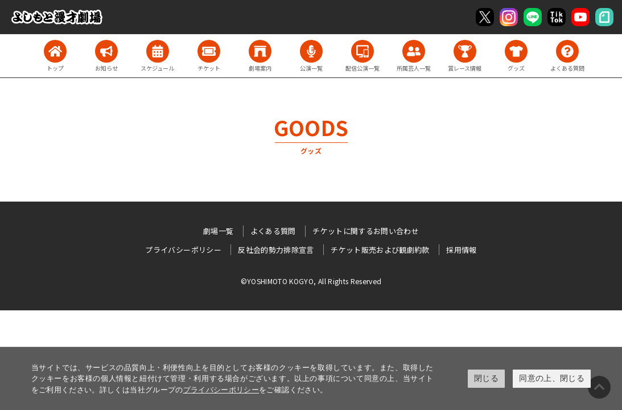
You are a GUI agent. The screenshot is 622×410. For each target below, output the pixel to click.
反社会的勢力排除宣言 (276, 249)
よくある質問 (273, 231)
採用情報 (461, 249)
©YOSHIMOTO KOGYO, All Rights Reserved (311, 281)
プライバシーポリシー (221, 390)
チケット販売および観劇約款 (380, 249)
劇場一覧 (218, 231)
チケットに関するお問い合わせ (365, 231)
